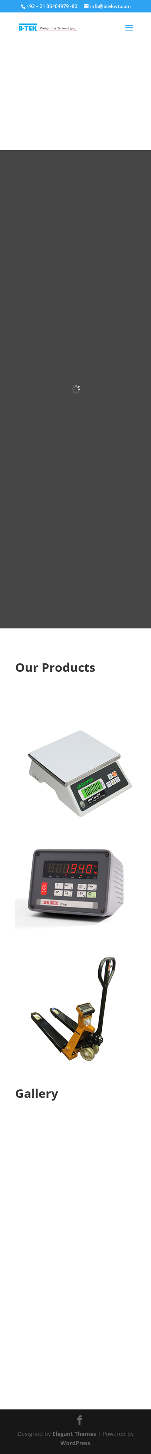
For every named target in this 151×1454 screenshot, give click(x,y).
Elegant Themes (74, 1434)
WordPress (75, 1443)
